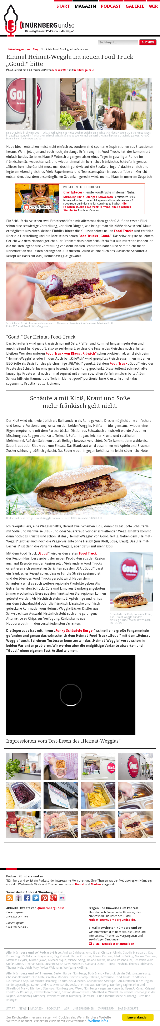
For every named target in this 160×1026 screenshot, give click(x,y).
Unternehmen (83, 1008)
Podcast (111, 6)
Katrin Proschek (81, 956)
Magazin (85, 6)
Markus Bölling (123, 956)
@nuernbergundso (51, 908)
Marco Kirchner (102, 956)
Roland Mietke (96, 960)
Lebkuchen (77, 984)
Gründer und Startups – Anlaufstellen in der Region (120, 981)
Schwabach (105, 197)
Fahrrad (94, 977)
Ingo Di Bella (23, 956)
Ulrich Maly (32, 967)
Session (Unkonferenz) (76, 992)
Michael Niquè (57, 960)
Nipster (89, 984)
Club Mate (38, 977)
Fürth (80, 197)
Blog (35, 49)
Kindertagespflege (17, 984)
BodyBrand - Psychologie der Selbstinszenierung (119, 973)
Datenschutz (128, 1008)
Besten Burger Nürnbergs (70, 973)
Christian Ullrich (111, 952)
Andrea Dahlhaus (73, 952)
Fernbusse (107, 977)
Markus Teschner (145, 956)
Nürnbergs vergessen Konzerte (103, 988)
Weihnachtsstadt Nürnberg (64, 996)
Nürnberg (69, 197)
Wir (153, 6)
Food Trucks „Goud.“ (95, 236)
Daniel (79, 884)
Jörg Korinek (62, 956)
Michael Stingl (76, 960)
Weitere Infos (98, 1021)
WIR (66, 1008)
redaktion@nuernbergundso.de (112, 919)
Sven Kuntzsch (73, 963)
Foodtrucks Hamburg (43, 981)
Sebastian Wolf (143, 960)
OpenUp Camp (134, 988)
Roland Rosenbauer (119, 960)
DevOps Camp (79, 977)
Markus (96, 884)
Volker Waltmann (51, 967)
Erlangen (91, 197)
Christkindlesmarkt (18, 977)
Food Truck (118, 363)
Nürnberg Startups (42, 988)
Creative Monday (57, 977)
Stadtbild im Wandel (105, 992)
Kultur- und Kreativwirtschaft (49, 984)
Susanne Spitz (54, 963)
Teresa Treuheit (117, 963)
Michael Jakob (37, 960)
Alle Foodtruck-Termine (94, 207)
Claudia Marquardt (134, 952)
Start (63, 6)
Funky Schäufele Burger (75, 631)
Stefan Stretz (14, 963)
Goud (43, 553)
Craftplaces (72, 192)
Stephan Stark (34, 963)
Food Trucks (123, 231)
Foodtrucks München (71, 981)
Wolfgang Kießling (75, 967)
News (23, 1008)
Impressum (106, 1008)
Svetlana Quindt (95, 963)
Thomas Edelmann (140, 963)
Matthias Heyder (16, 960)
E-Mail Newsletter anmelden (111, 943)
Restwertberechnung (47, 992)
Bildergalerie (84, 70)
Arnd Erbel (93, 952)
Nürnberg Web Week (69, 988)
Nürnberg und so (19, 49)
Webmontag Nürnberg (31, 996)
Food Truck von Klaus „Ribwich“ (71, 353)
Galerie (135, 6)
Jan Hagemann (43, 956)
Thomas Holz (14, 967)
